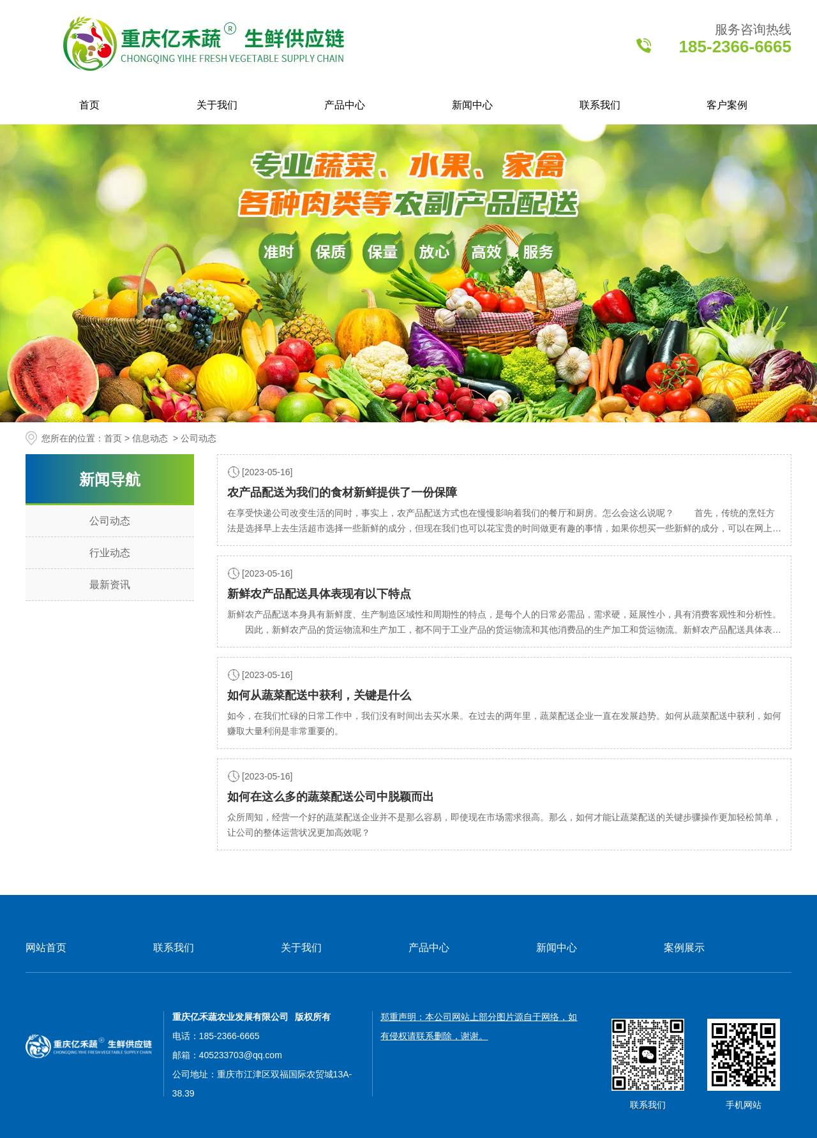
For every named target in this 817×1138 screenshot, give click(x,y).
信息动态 (150, 438)
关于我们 (217, 105)
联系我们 (600, 105)
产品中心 (344, 105)
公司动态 (109, 520)
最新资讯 (109, 584)
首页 (89, 105)
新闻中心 (472, 105)
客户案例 (727, 105)
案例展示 (684, 947)
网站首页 (46, 947)
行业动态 (109, 552)
